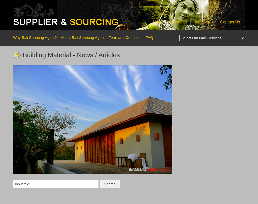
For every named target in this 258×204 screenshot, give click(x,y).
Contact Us (230, 22)
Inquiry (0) (204, 22)
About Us (179, 22)
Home (158, 22)
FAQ (149, 37)
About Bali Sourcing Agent (83, 37)
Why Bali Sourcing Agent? (35, 37)
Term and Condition (125, 37)
